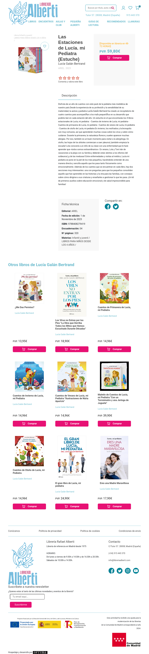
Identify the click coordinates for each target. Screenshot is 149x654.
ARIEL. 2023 (64, 68)
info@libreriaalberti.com (119, 560)
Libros (16, 35)
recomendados (116, 21)
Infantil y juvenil (25, 35)
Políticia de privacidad (50, 531)
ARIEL (75, 211)
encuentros (46, 21)
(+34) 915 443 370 (117, 553)
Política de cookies (90, 531)
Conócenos (14, 531)
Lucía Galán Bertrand (24, 313)
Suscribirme (21, 604)
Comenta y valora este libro (70, 82)
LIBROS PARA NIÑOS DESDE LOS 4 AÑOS (30, 38)
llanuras (134, 21)
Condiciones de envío (130, 531)
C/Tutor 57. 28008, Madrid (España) (125, 546)
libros (32, 21)
